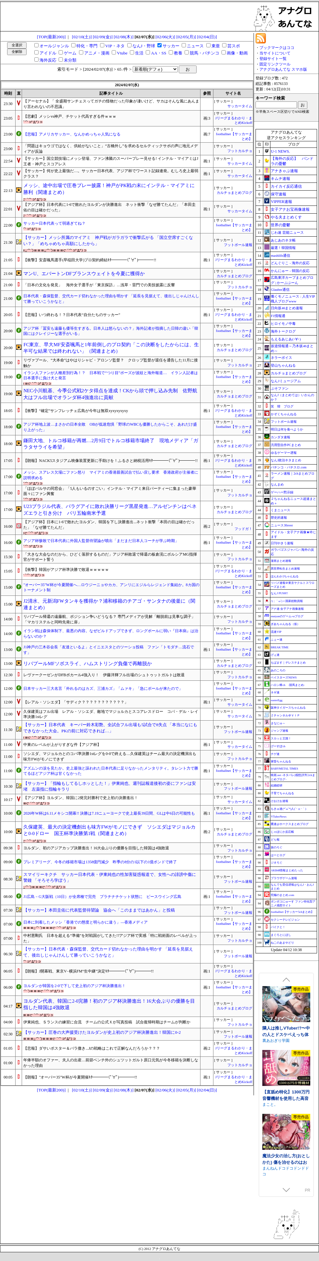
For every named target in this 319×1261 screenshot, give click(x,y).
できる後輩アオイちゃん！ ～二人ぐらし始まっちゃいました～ (286, 1161)
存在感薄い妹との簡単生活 (285, 1030)
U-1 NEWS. (280, 151)
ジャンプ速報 (279, 730)
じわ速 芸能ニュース (287, 232)
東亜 (215, 45)
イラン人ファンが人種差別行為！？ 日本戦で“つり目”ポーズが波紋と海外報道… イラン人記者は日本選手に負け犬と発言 (110, 376)
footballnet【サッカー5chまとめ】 (292, 911)
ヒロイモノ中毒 (283, 323)
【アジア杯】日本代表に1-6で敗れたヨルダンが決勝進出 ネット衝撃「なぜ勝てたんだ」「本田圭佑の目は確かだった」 (109, 207)
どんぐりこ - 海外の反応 (290, 263)
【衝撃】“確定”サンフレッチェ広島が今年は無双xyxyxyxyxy (75, 410)
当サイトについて (275, 53)
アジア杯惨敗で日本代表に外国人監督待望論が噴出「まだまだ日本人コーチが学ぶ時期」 (101, 540)
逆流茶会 (270, 1039)
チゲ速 (275, 754)
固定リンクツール (275, 64)
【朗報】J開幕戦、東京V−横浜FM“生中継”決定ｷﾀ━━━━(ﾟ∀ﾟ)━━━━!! (88, 971)
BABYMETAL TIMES (284, 768)
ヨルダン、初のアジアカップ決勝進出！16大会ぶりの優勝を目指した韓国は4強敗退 (96, 848)
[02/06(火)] (165, 36)
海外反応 (48, 60)
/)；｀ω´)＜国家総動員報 (286, 601)
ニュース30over (282, 525)
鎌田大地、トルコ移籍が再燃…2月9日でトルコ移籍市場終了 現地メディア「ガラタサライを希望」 (110, 444)
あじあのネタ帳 (283, 240)
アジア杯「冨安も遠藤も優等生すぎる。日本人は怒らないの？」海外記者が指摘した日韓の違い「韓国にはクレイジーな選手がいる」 (110, 331)
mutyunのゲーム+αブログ (287, 616)
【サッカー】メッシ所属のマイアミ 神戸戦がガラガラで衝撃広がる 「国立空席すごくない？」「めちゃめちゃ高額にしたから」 (108, 240)
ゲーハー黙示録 (282, 492)
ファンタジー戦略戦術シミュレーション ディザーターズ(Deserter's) (286, 1097)
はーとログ (278, 855)
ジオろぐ (276, 862)
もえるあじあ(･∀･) (286, 339)
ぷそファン (280, 388)
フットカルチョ (239, 151)
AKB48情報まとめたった (287, 870)
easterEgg (276, 700)
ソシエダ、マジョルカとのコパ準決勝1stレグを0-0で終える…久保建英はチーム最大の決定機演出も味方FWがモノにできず (109, 756)
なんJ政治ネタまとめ (286, 460)
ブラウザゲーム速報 (284, 878)
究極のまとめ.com (282, 895)
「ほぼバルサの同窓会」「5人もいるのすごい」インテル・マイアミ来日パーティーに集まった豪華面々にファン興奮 (109, 491)
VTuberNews (278, 816)
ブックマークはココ (276, 47)
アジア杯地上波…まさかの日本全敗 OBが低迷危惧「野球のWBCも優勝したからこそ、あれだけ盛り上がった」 (110, 427)
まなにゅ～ (278, 723)
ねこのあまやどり (282, 942)
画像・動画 (237, 53)
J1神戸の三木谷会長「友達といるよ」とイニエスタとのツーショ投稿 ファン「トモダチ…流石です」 (108, 650)
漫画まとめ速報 (281, 560)
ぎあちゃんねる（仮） (285, 624)
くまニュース (280, 510)
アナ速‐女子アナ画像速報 (287, 608)
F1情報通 (278, 316)
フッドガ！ (243, 529)
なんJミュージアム (286, 381)
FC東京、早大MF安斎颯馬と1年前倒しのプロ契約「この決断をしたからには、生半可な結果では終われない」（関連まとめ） (111, 348)
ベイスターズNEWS (284, 677)
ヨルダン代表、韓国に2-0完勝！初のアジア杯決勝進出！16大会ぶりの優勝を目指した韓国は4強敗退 (109, 1004)
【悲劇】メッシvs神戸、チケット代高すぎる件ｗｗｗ (69, 116)
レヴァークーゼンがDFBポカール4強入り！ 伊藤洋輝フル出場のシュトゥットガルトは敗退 (103, 675)
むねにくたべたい (277, 1167)
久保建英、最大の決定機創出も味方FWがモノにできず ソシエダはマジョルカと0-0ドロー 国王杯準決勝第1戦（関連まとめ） (109, 830)
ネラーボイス (281, 357)
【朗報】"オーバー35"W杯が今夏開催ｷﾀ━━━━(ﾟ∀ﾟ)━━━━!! (80, 1077)
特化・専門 (86, 45)
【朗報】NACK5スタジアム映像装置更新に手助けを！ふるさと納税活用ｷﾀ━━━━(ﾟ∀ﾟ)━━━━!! (110, 460)
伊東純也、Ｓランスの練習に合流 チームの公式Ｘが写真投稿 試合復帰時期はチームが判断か (106, 1022)
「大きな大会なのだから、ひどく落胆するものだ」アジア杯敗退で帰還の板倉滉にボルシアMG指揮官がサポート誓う (110, 557)
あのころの (278, 670)
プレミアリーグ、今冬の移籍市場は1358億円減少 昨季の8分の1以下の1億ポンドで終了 (100, 862)
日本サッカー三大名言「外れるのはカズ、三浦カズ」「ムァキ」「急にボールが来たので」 (103, 688)
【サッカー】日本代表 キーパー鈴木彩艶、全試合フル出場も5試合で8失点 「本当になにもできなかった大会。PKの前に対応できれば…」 (110, 727)
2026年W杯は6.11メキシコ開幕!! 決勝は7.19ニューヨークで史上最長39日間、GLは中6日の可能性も (109, 813)
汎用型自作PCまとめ (286, 445)
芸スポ (233, 45)
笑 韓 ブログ (282, 406)
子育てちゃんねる (282, 793)
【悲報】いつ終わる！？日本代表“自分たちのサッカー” (71, 314)
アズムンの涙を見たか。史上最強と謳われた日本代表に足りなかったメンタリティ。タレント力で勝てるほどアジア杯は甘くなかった (110, 771)
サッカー (171, 45)
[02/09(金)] (103, 36)
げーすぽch (278, 746)
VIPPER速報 (281, 201)
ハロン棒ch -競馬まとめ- (288, 685)
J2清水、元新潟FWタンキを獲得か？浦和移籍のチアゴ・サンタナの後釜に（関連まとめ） (109, 604)
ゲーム (70, 53)
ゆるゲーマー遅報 (284, 452)
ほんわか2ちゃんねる (285, 576)
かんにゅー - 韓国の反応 (290, 271)
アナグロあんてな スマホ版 (283, 69)
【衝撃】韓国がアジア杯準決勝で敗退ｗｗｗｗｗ (66, 569)
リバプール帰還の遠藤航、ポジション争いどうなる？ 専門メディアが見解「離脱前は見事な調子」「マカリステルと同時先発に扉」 (109, 619)
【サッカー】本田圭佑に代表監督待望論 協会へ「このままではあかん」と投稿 (99, 910)
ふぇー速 (276, 639)
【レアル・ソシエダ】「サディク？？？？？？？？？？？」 (75, 702)
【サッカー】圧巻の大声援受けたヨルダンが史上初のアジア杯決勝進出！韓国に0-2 (102, 1032)
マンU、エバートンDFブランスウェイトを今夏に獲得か (83, 273)
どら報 (275, 839)
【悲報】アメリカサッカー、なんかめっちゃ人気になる (71, 134)
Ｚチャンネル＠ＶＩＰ (285, 715)
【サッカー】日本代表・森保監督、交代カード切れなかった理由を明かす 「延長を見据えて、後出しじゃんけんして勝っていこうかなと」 (108, 952)
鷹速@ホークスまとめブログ (289, 824)
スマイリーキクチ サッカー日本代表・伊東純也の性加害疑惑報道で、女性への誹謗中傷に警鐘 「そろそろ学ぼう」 (109, 877)
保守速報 (278, 194)
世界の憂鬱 (280, 225)
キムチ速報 (280, 178)
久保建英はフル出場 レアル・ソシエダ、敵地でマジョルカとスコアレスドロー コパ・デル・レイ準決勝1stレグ (110, 714)
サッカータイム (239, 106)
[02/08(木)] (123, 36)
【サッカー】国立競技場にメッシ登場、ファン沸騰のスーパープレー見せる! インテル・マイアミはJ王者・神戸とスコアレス (110, 161)
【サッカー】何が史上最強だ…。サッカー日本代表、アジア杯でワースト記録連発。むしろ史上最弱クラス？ (110, 174)
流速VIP (276, 631)
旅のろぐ (276, 847)
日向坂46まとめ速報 (287, 308)
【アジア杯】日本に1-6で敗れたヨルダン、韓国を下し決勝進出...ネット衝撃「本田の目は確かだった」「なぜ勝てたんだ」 (109, 525)
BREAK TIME (280, 647)
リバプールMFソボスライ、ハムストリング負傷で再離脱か (87, 663)
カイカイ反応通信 (286, 186)
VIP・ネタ (115, 45)
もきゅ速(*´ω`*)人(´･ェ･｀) (288, 808)
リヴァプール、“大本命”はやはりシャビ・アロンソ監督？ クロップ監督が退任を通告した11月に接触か (110, 363)
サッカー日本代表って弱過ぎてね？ (54, 223)
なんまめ (277, 484)
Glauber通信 (280, 289)
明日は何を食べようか (287, 429)
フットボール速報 (238, 245)
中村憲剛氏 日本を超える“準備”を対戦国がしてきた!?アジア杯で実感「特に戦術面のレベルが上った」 (110, 938)
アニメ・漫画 (96, 53)
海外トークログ (283, 331)
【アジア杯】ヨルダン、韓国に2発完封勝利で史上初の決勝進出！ (80, 797)
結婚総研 (276, 785)
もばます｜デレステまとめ (288, 662)
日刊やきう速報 (282, 543)
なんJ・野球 (143, 45)
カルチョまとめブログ (234, 192)
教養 (178, 53)
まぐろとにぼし (281, 935)
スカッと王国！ (281, 738)
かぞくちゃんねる (284, 414)
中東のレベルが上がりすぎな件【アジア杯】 (62, 744)
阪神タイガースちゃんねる (288, 707)
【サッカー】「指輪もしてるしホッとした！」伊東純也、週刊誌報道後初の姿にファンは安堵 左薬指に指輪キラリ (109, 786)
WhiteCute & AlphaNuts (282, 1103)
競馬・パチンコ (204, 53)
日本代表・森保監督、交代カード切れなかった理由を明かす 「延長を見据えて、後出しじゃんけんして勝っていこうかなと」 (111, 299)
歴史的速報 (279, 517)
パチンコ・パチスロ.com (288, 467)
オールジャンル (54, 45)
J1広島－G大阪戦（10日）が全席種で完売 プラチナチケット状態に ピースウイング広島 (102, 896)
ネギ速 (275, 692)
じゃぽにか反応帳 (282, 831)
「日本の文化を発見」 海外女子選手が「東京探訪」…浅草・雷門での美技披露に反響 (99, 285)
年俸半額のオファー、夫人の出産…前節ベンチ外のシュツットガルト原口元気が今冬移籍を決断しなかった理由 (110, 1063)
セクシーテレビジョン (285, 919)
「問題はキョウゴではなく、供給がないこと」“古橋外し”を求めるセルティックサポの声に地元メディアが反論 (110, 149)
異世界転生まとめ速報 (285, 568)
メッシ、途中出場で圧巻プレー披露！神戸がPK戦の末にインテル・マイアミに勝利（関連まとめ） (109, 189)
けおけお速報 (279, 801)
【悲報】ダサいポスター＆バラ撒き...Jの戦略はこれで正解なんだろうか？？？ (91, 1048)
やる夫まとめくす (286, 217)
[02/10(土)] (82, 36)
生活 (139, 53)
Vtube (122, 53)
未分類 (70, 60)
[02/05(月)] (186, 36)
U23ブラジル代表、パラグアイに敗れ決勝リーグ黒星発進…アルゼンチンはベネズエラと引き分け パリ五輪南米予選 (110, 510)
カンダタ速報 (280, 437)
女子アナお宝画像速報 (290, 209)
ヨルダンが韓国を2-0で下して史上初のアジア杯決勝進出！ (74, 986)
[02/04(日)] (207, 36)
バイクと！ (278, 927)
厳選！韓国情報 (283, 248)
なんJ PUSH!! (279, 593)
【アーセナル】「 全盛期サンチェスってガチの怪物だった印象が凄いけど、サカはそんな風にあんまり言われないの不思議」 (111, 104)
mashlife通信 (280, 255)
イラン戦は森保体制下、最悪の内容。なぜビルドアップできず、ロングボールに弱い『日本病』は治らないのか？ (110, 634)
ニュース (195, 45)
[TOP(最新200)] (51, 36)
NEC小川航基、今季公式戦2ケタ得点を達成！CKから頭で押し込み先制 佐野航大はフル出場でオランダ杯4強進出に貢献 (110, 394)
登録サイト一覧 (273, 58)
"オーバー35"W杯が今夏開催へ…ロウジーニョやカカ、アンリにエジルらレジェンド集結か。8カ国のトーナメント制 (111, 588)
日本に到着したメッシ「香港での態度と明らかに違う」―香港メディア (85, 922)
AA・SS (158, 53)
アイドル (48, 53)
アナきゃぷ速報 (284, 171)
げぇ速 (275, 654)
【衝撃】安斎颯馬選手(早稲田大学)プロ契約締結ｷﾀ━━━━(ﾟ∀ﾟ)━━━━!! (89, 260)
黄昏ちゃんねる (281, 761)
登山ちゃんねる (283, 365)
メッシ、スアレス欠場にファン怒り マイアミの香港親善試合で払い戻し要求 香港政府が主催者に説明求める (110, 475)
